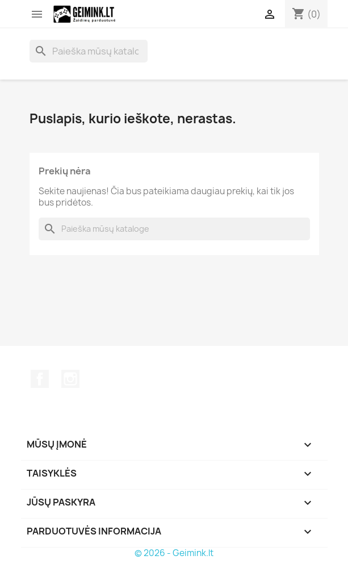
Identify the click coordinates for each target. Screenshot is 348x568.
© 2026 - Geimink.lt (174, 553)
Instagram (70, 379)
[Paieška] (89, 51)
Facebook (40, 379)
